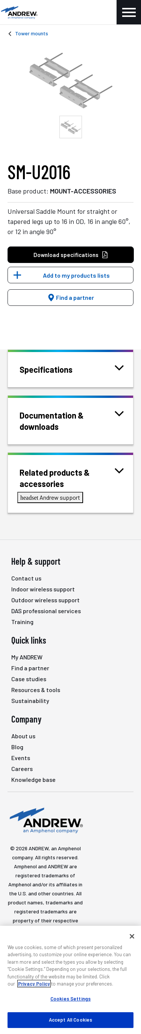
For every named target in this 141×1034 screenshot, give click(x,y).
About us (23, 735)
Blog (17, 746)
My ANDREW (26, 657)
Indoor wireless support (43, 589)
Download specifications (70, 254)
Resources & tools (35, 689)
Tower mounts (31, 33)
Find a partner (70, 297)
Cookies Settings (70, 999)
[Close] (132, 936)
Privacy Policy (34, 984)
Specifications (55, 368)
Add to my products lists (76, 275)
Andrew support (50, 497)
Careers (22, 768)
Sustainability (30, 700)
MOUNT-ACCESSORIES (83, 191)
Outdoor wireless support (45, 599)
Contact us (26, 578)
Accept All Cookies (70, 1020)
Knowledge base (33, 779)
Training (22, 621)
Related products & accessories (72, 477)
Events (20, 757)
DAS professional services (46, 610)
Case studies (28, 678)
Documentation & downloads (72, 420)
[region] (70, 980)
